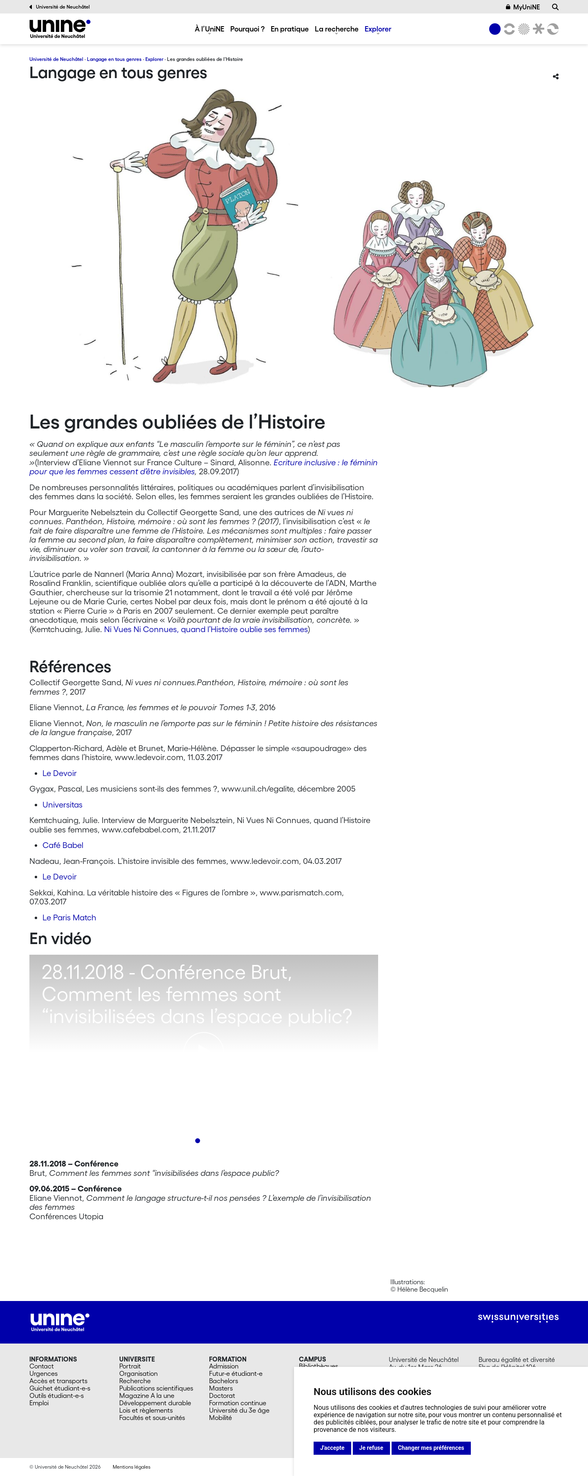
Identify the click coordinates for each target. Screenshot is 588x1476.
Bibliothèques (318, 1366)
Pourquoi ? (247, 29)
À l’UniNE (209, 29)
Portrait (130, 1366)
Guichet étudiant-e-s (59, 1388)
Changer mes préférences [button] (431, 1448)
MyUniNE (523, 7)
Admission (223, 1366)
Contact (41, 1366)
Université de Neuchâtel (59, 7)
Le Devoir (59, 773)
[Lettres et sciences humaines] (508, 29)
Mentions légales (131, 1466)
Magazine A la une (146, 1395)
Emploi (39, 1402)
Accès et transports (58, 1380)
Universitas (62, 804)
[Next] (355, 1059)
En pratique (290, 29)
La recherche (337, 29)
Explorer (378, 29)
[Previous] (52, 1059)
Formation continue (237, 1402)
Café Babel (62, 845)
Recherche (135, 1380)
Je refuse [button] (371, 1448)
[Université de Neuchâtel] (495, 29)
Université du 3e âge (239, 1410)
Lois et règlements (146, 1410)
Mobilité (220, 1417)
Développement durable (155, 1402)
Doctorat (222, 1395)
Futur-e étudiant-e (236, 1373)
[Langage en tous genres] (60, 29)
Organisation (138, 1373)
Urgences (43, 1373)
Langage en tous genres (114, 59)
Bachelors (223, 1380)
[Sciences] (522, 29)
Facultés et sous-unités (152, 1417)
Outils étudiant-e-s (56, 1395)
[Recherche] (555, 7)
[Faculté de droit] (537, 29)
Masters (221, 1388)
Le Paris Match (69, 917)
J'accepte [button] (332, 1448)
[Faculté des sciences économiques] (551, 29)
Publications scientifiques (156, 1388)
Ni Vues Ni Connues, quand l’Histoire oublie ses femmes (206, 629)
